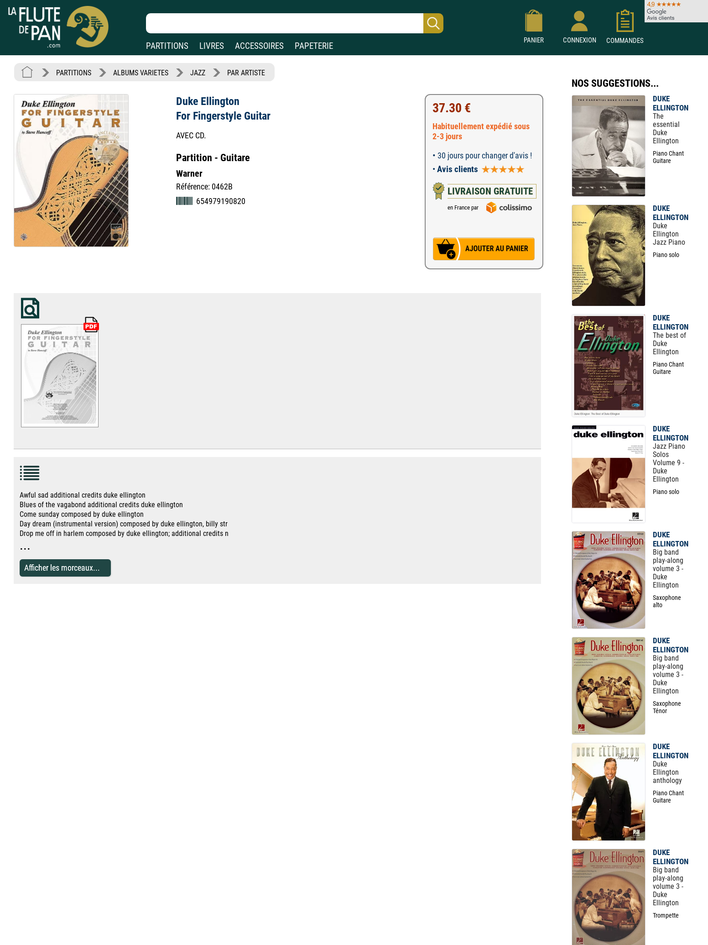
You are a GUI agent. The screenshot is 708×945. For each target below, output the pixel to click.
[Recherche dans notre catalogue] (294, 23)
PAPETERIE (314, 46)
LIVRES (211, 46)
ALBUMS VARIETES (140, 72)
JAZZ (197, 72)
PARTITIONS (167, 46)
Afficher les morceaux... (62, 567)
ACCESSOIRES (259, 46)
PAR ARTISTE (246, 72)
